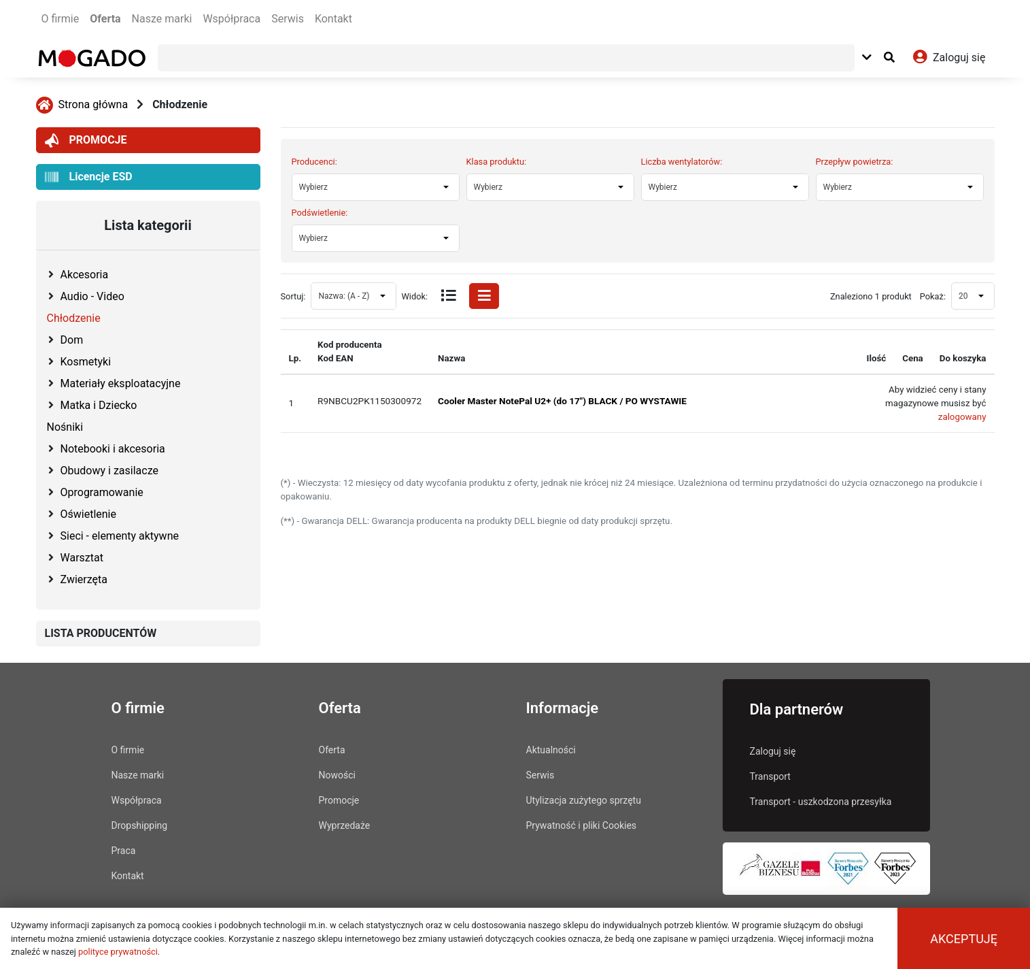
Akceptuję (963, 939)
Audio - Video (92, 296)
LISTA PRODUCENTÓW (101, 633)
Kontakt (333, 18)
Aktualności (551, 749)
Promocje (339, 800)
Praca (123, 850)
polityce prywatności (118, 952)
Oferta (105, 18)
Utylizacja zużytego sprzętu (583, 800)
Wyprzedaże (345, 825)
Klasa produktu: (496, 162)
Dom (72, 339)
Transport (770, 776)
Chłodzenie (179, 104)
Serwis (287, 18)
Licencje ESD (89, 177)
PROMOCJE (86, 140)
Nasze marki (162, 18)
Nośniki (65, 427)
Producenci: (314, 162)
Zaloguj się (773, 751)
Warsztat (82, 557)
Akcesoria (85, 274)
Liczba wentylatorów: (682, 162)
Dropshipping (139, 825)
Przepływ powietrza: (854, 162)
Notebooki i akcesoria (113, 448)
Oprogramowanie (102, 492)
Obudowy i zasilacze (109, 470)
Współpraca (231, 18)
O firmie (60, 18)
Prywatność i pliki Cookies (581, 825)
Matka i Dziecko (99, 405)
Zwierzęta (84, 579)
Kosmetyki (86, 361)
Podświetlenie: (320, 213)
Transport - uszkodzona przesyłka (821, 801)
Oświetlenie (88, 514)
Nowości (337, 775)
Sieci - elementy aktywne (120, 535)
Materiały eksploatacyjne (121, 383)
